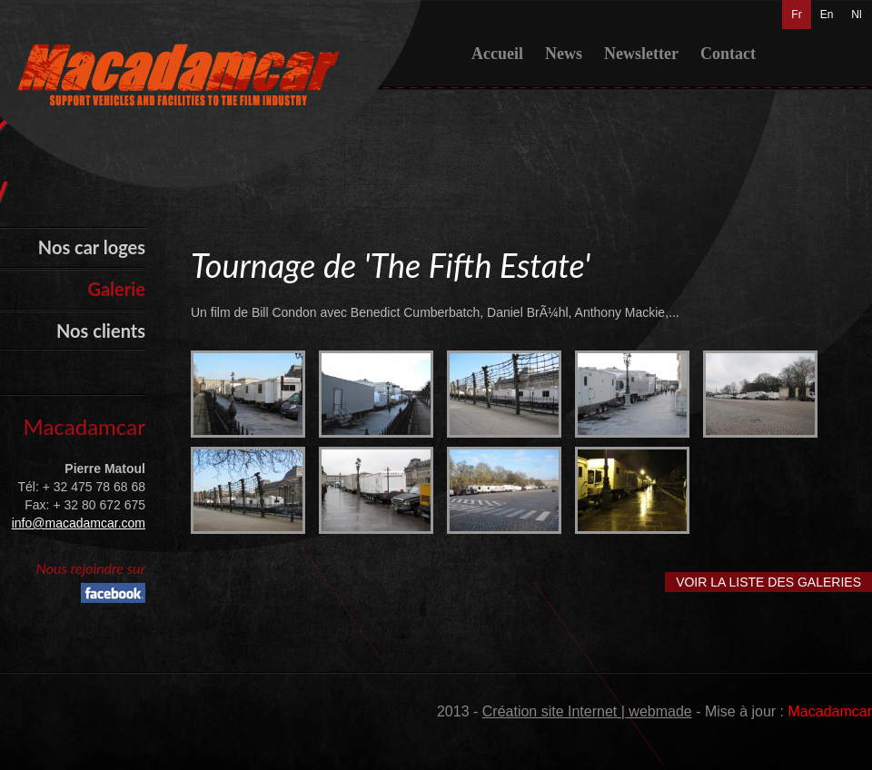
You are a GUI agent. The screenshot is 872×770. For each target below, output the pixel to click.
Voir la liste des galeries (768, 582)
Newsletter (641, 53)
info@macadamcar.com (78, 523)
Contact (728, 53)
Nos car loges (91, 247)
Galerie (116, 289)
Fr (796, 14)
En (827, 14)
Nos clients (100, 330)
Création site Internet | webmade (587, 711)
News (563, 53)
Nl (856, 14)
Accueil (497, 53)
